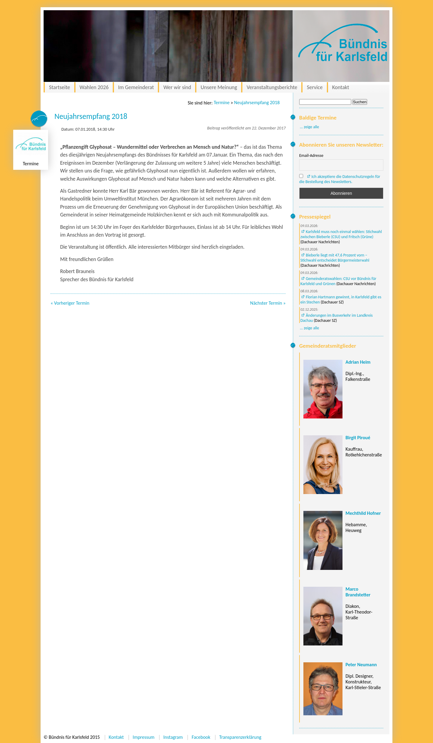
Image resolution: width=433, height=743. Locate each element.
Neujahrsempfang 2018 (257, 102)
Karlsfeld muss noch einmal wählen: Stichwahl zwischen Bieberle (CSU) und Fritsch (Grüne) (341, 234)
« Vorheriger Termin (70, 303)
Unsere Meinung (219, 87)
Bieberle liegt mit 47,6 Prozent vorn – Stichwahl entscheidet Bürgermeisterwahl (334, 258)
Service (315, 87)
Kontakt (340, 87)
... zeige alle (309, 126)
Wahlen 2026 (94, 87)
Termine (222, 102)
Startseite (59, 87)
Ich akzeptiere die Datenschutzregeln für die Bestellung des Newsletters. (339, 179)
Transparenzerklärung (240, 737)
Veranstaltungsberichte (272, 87)
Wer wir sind (177, 87)
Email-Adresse (311, 155)
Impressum (143, 737)
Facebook (201, 737)
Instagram (173, 737)
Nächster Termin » (268, 303)
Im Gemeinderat (136, 87)
